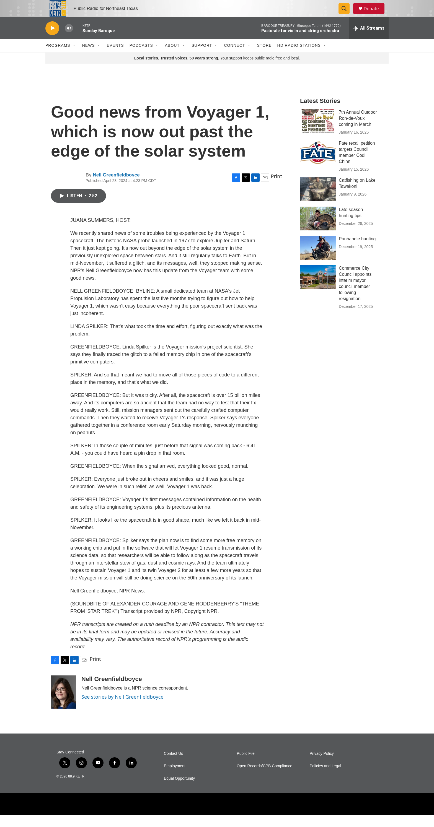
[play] (52, 40)
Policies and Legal (325, 778)
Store (264, 57)
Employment (174, 778)
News (88, 57)
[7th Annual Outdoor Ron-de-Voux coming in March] (318, 133)
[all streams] (369, 40)
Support (202, 57)
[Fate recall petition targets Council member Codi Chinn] (318, 164)
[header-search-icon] (346, 14)
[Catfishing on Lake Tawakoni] (318, 201)
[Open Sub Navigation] (74, 57)
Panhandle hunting (357, 250)
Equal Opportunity (179, 790)
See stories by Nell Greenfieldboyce (122, 708)
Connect (234, 57)
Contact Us (173, 765)
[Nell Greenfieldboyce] (63, 704)
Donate (374, 14)
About (172, 57)
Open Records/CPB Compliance (264, 778)
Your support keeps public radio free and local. (217, 70)
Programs (57, 57)
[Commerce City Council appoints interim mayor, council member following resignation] (318, 289)
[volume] (69, 40)
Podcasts (141, 57)
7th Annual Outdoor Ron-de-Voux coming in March (358, 130)
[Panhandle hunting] (318, 260)
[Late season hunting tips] (318, 230)
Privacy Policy (322, 765)
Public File (246, 765)
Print (276, 188)
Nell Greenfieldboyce (116, 186)
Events (115, 57)
